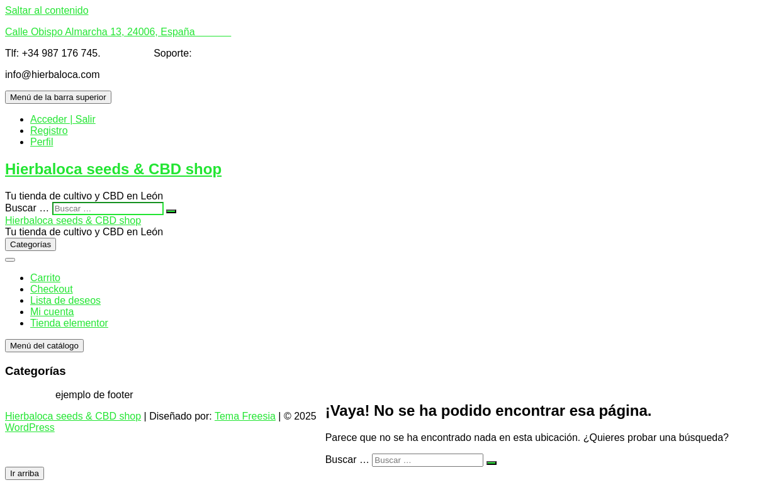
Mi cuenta (52, 311)
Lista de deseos (65, 300)
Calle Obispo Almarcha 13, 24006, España (118, 31)
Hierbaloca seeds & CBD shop (113, 168)
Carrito (45, 277)
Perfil (41, 142)
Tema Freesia (245, 416)
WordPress (30, 427)
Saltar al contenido (47, 10)
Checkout (51, 289)
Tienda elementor (69, 323)
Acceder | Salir (63, 119)
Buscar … (27, 208)
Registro (49, 130)
